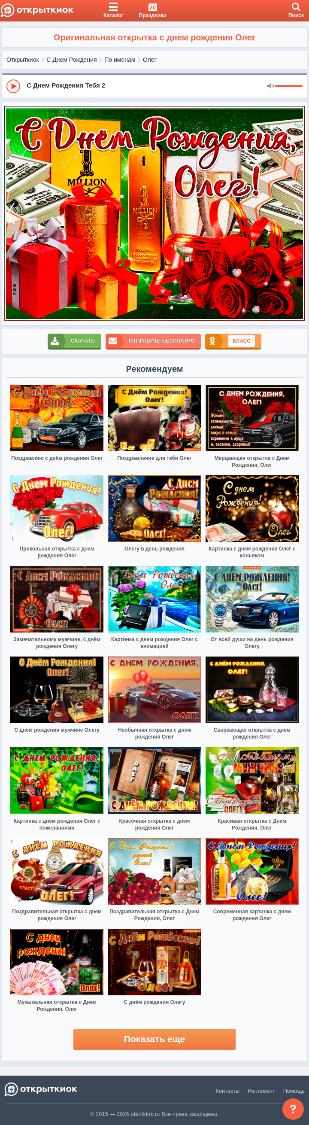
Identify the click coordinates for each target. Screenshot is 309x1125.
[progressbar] (289, 86)
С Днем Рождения (71, 59)
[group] (154, 85)
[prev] (10, 213)
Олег (150, 59)
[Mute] (270, 86)
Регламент (261, 1091)
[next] (298, 213)
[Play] (13, 86)
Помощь (294, 1091)
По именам (119, 59)
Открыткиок (22, 59)
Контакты (227, 1091)
